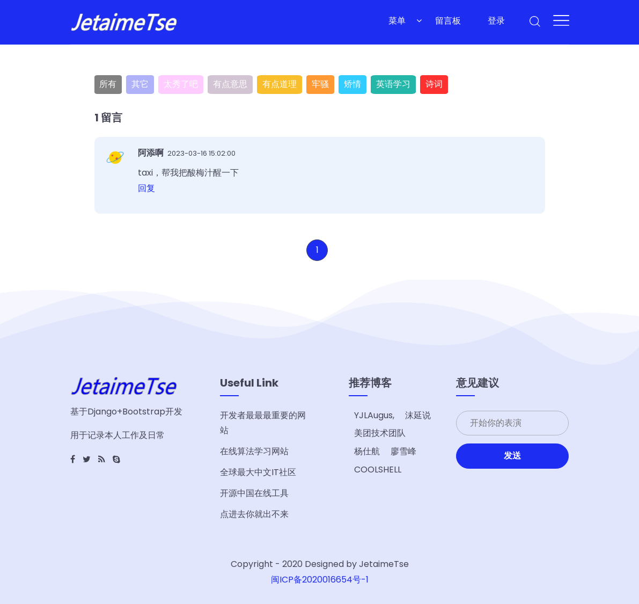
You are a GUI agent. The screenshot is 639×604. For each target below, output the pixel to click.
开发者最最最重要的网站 (263, 423)
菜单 (397, 20)
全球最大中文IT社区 (258, 472)
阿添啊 (151, 153)
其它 (140, 84)
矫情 (352, 84)
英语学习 (393, 84)
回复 (146, 188)
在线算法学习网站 (254, 451)
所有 (107, 84)
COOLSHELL (377, 469)
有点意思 (230, 84)
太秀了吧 (181, 84)
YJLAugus (373, 415)
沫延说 (418, 415)
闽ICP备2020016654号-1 (320, 579)
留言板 (448, 20)
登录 (496, 20)
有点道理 (279, 84)
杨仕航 (367, 451)
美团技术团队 (380, 433)
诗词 (434, 84)
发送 (512, 455)
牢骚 (320, 84)
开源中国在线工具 (254, 493)
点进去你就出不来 (254, 514)
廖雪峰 (403, 451)
